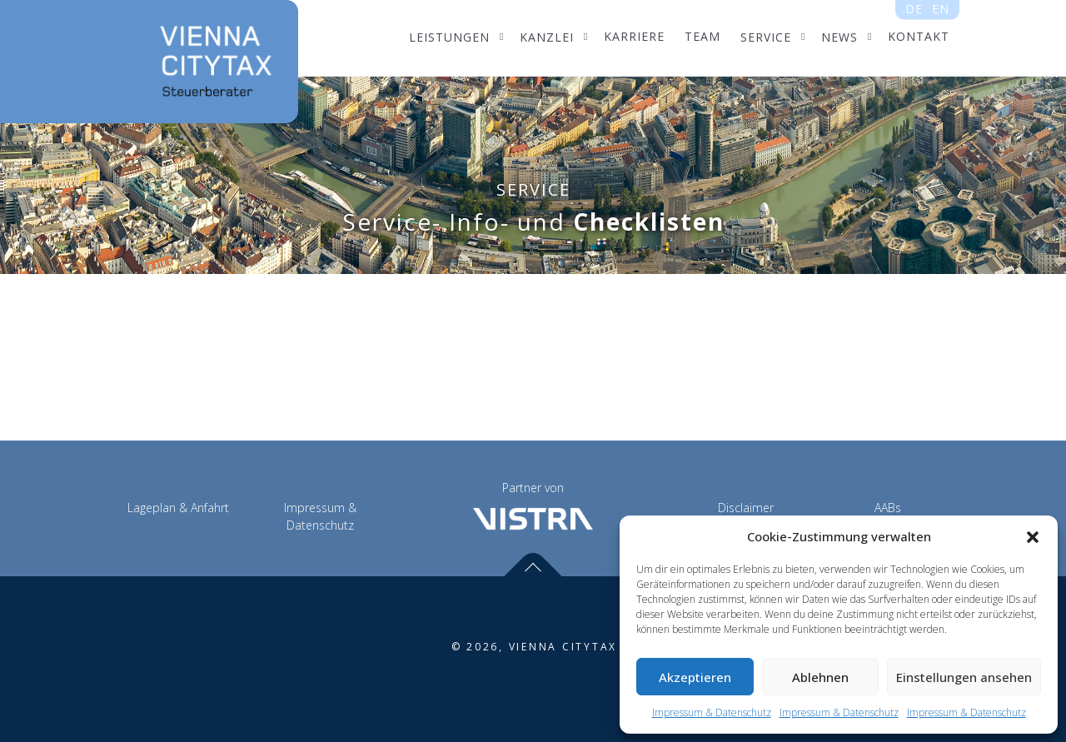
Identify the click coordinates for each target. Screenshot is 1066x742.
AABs (887, 507)
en (940, 9)
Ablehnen (820, 677)
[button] (1032, 537)
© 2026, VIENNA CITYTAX (534, 647)
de (914, 9)
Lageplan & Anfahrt (178, 507)
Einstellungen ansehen (964, 677)
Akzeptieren (695, 677)
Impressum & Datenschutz (711, 712)
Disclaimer (746, 507)
